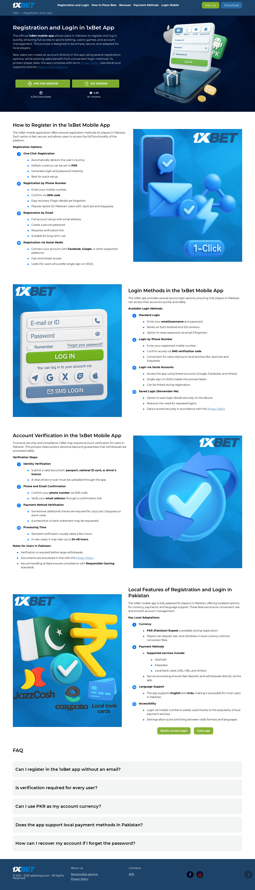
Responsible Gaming (52, 67)
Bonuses (125, 5)
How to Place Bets (104, 5)
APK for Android (42, 83)
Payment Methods (146, 5)
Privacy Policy (90, 63)
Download (231, 5)
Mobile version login (174, 730)
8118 (131, 874)
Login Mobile (170, 5)
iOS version (95, 83)
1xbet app (203, 730)
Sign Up (210, 5)
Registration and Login (73, 5)
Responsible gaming (84, 874)
